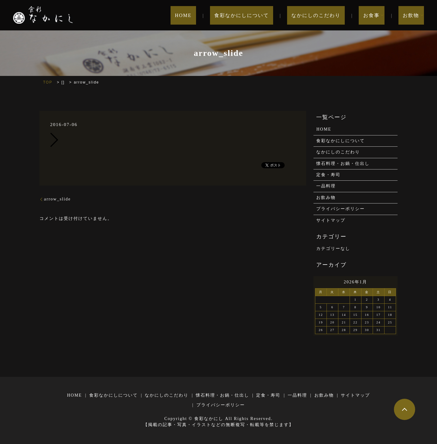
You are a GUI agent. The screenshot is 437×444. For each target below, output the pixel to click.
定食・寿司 (328, 174)
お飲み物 (326, 197)
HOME (213, 15)
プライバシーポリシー (340, 209)
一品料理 (326, 186)
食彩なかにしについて (263, 15)
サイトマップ (330, 220)
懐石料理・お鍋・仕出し (343, 163)
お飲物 (411, 15)
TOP (47, 82)
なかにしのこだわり (329, 15)
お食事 (376, 15)
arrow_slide (57, 199)
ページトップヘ (404, 409)
